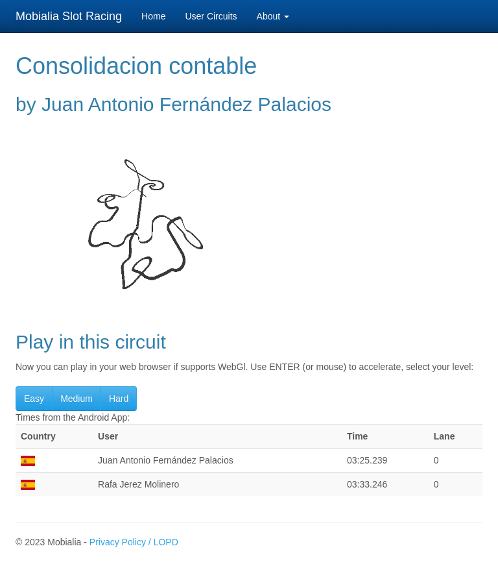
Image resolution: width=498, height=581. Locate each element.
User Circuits (211, 16)
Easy (34, 398)
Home (153, 16)
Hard (118, 398)
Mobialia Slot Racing (69, 16)
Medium (76, 398)
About (273, 16)
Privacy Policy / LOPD (133, 542)
